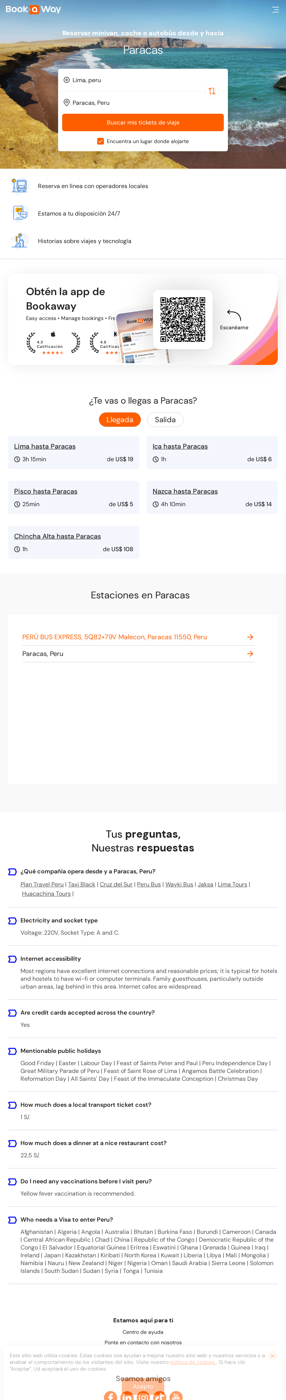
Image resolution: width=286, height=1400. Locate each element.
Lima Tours (232, 884)
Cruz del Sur (116, 884)
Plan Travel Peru (42, 884)
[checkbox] (100, 141)
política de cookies (193, 1365)
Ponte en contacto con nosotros (143, 1342)
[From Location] (146, 80)
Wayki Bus (179, 884)
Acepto (143, 1389)
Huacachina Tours (46, 894)
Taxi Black (81, 884)
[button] (275, 9)
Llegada (120, 419)
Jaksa (205, 884)
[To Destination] (146, 103)
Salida (165, 419)
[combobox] (143, 80)
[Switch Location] (212, 91)
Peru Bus (149, 884)
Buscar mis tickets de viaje (143, 122)
